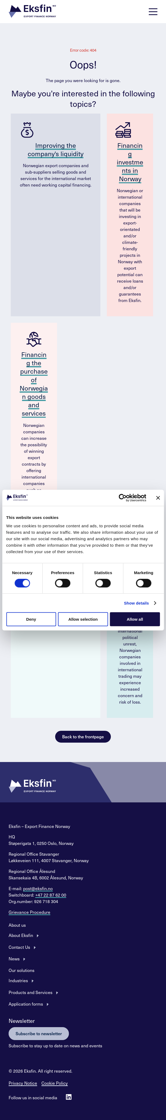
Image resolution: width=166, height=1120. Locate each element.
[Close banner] (158, 498)
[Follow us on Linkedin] (69, 1097)
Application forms (26, 1003)
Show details (136, 603)
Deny (31, 619)
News (14, 958)
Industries (18, 980)
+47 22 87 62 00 (50, 894)
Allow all (135, 619)
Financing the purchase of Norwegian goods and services (34, 383)
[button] (32, 12)
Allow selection (83, 619)
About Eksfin (21, 935)
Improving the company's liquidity (55, 149)
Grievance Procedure (29, 912)
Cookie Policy (54, 1083)
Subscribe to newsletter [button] (39, 1033)
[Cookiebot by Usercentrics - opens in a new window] (122, 498)
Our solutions (21, 970)
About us (17, 925)
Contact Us (19, 947)
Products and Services (30, 992)
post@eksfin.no (38, 888)
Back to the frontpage (83, 736)
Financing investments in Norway (130, 162)
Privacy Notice (23, 1083)
